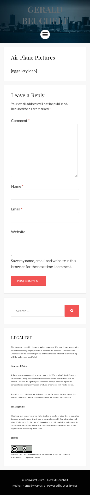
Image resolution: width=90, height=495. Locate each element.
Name (17, 186)
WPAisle (39, 485)
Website (18, 231)
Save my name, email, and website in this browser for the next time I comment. (43, 263)
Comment (20, 120)
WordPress (70, 485)
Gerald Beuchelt (45, 14)
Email (17, 209)
